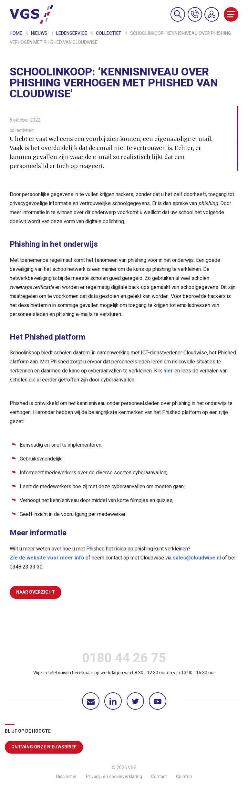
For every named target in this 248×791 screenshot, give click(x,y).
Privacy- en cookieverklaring (114, 776)
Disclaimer (66, 776)
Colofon (184, 776)
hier (168, 371)
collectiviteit (22, 130)
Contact (159, 776)
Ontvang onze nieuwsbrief (44, 747)
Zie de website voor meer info (47, 558)
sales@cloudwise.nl (197, 558)
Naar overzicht (35, 592)
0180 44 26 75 (124, 659)
